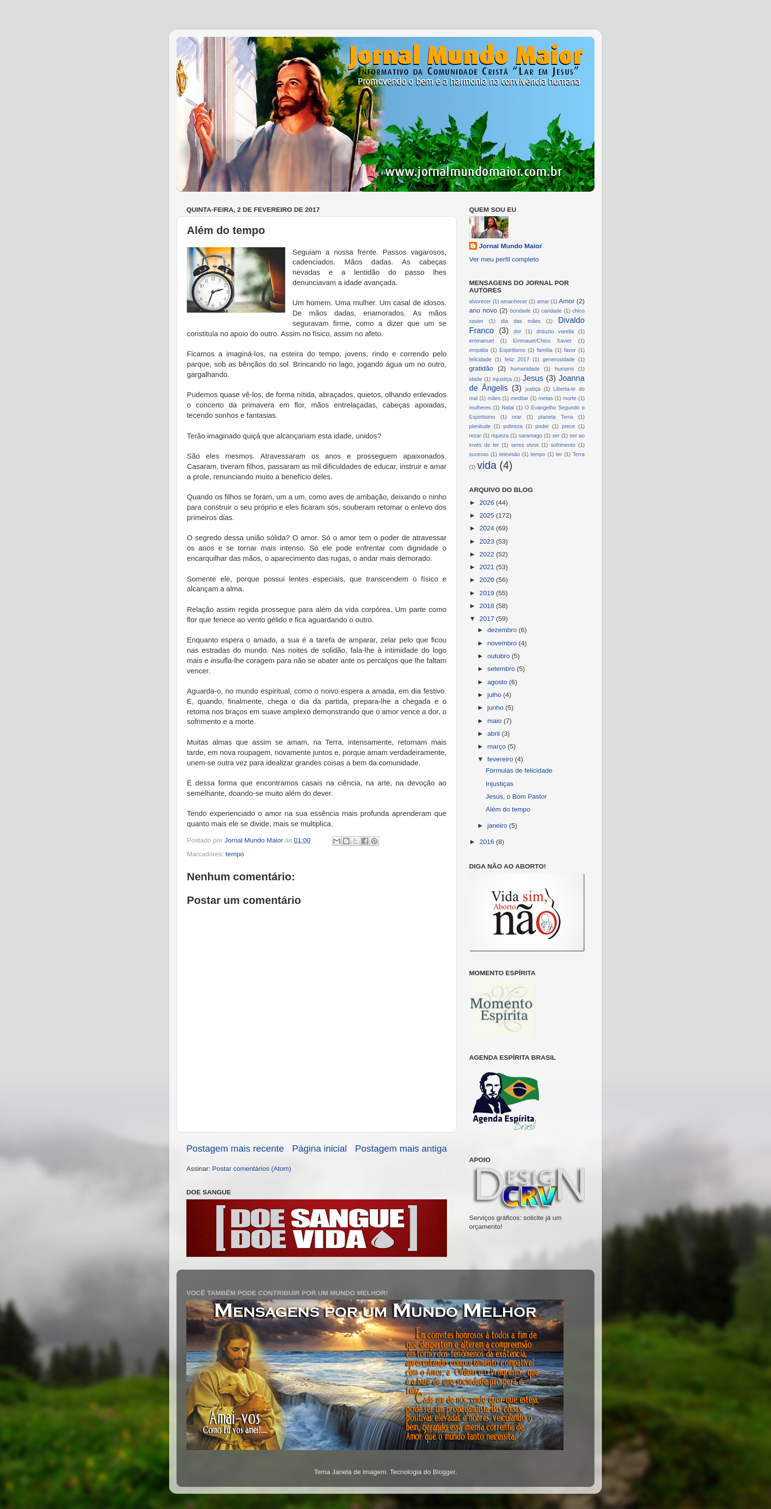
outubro (499, 656)
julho (495, 694)
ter (559, 454)
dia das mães (521, 321)
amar (543, 301)
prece (568, 426)
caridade (551, 311)
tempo (235, 854)
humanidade (524, 369)
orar (516, 417)
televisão (509, 454)
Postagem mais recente (235, 1148)
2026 (487, 502)
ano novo (483, 310)
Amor (566, 301)
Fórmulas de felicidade (519, 770)
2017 (487, 618)
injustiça (502, 379)
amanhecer (514, 301)
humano (564, 369)
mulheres (480, 407)
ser (556, 435)
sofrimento (563, 445)
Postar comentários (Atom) (252, 1168)
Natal (508, 407)
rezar (475, 435)
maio (495, 721)
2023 (487, 541)
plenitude (480, 426)
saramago (530, 435)
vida (487, 465)
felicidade (480, 359)
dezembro (503, 630)
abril (494, 733)
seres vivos (525, 445)
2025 (487, 515)
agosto (498, 682)
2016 (487, 841)
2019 (487, 593)
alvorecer (480, 301)
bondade (520, 311)
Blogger (444, 1472)
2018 (487, 605)
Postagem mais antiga (401, 1148)
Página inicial (319, 1148)
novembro (503, 643)
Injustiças (499, 783)
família (545, 350)
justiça (532, 389)
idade (475, 379)
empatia (478, 350)
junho (496, 707)
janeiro (498, 825)
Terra (578, 454)
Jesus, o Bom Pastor (516, 796)
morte (570, 398)
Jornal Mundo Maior (510, 246)
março (497, 746)
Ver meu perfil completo (504, 259)
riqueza (499, 435)
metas (545, 398)
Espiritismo (513, 350)
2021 (487, 567)
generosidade (559, 359)
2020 (487, 579)
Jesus (533, 378)
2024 (487, 528)
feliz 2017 (517, 359)
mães (494, 398)
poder (542, 426)
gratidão (481, 368)
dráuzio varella (555, 331)
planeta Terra (555, 417)
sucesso (479, 454)
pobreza (513, 426)
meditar (520, 398)
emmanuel (481, 341)
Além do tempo (508, 809)
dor (518, 331)
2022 (487, 554)
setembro (502, 668)
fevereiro (501, 759)
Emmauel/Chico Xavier (542, 341)
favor (570, 350)
